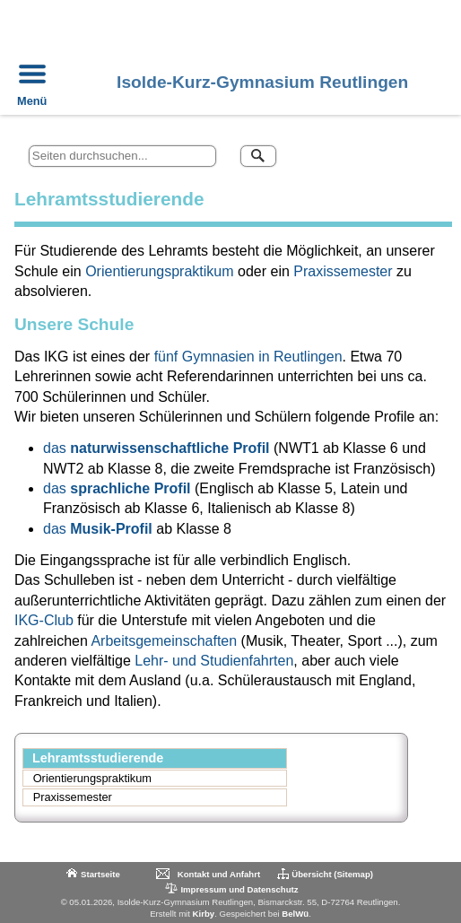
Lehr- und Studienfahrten (212, 660)
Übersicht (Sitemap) (332, 874)
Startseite (100, 874)
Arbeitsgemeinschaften (164, 641)
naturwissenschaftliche (149, 448)
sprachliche (110, 488)
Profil (253, 448)
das (56, 448)
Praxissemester (342, 271)
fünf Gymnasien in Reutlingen (248, 356)
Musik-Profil (111, 528)
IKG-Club (44, 620)
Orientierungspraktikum (159, 271)
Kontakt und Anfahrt (219, 874)
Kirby (204, 914)
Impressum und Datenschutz (230, 888)
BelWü (295, 914)
